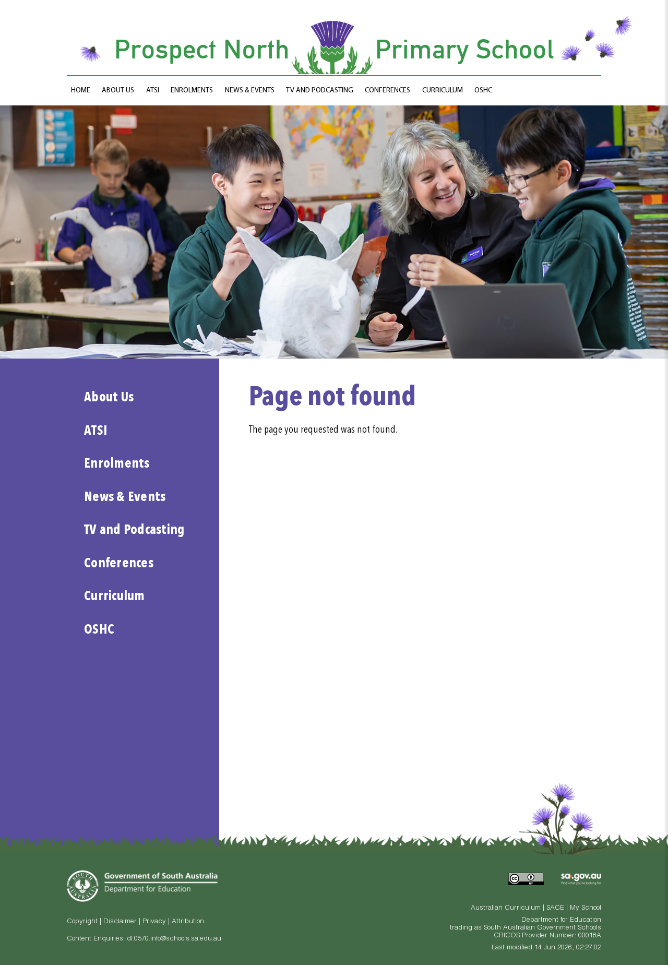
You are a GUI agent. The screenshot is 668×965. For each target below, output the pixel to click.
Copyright (82, 922)
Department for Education (561, 920)
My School (585, 908)
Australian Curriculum (506, 908)
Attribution (188, 922)
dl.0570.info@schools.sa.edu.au (174, 939)
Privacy (154, 922)
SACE (555, 908)
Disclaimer (120, 922)
